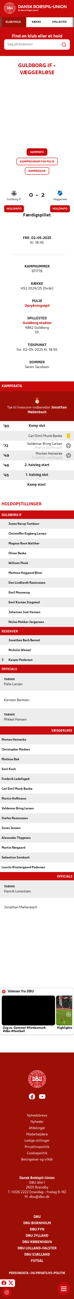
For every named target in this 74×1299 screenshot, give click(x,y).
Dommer (37, 362)
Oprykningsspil (37, 306)
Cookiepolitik (37, 1153)
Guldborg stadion (37, 323)
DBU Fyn (37, 1229)
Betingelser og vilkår (37, 1159)
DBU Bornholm (37, 1223)
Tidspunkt (37, 345)
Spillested (37, 318)
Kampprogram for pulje (37, 161)
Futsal (37, 1260)
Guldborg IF (14, 199)
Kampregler (37, 171)
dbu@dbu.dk (39, 1196)
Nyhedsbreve (37, 1115)
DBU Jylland (37, 1235)
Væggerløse (60, 199)
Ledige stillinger (37, 1140)
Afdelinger (37, 1128)
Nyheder (37, 1121)
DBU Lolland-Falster (37, 1248)
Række (37, 284)
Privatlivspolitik (37, 1146)
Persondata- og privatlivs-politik (37, 1273)
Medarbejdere (37, 1134)
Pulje (37, 301)
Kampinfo (37, 152)
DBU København (37, 1241)
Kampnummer (37, 266)
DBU (37, 1216)
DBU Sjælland (37, 1254)
